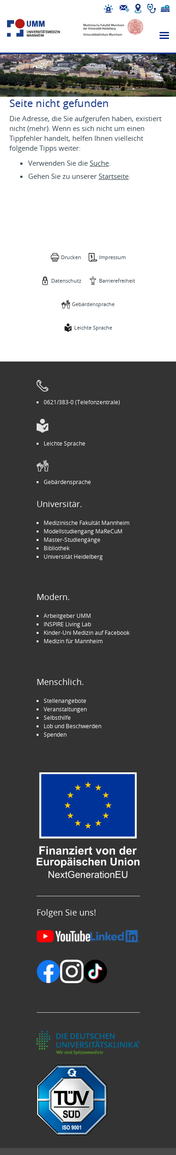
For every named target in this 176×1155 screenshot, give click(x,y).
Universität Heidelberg (73, 556)
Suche (99, 163)
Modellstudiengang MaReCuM (83, 531)
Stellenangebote (65, 700)
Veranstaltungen (65, 709)
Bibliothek (56, 548)
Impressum (112, 257)
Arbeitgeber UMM (67, 615)
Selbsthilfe (57, 717)
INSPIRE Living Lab (67, 624)
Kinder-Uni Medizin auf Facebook (87, 632)
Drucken (71, 257)
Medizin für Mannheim (73, 641)
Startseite (114, 176)
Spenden (55, 734)
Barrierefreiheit (117, 280)
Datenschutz (66, 280)
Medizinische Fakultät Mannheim (87, 522)
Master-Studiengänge (72, 539)
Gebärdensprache (93, 304)
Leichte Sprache (93, 327)
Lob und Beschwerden (72, 726)
